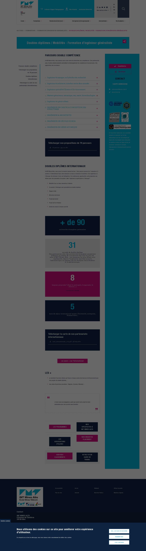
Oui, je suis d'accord (119, 530)
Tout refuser (119, 542)
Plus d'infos (20, 541)
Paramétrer (119, 536)
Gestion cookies (5, 520)
